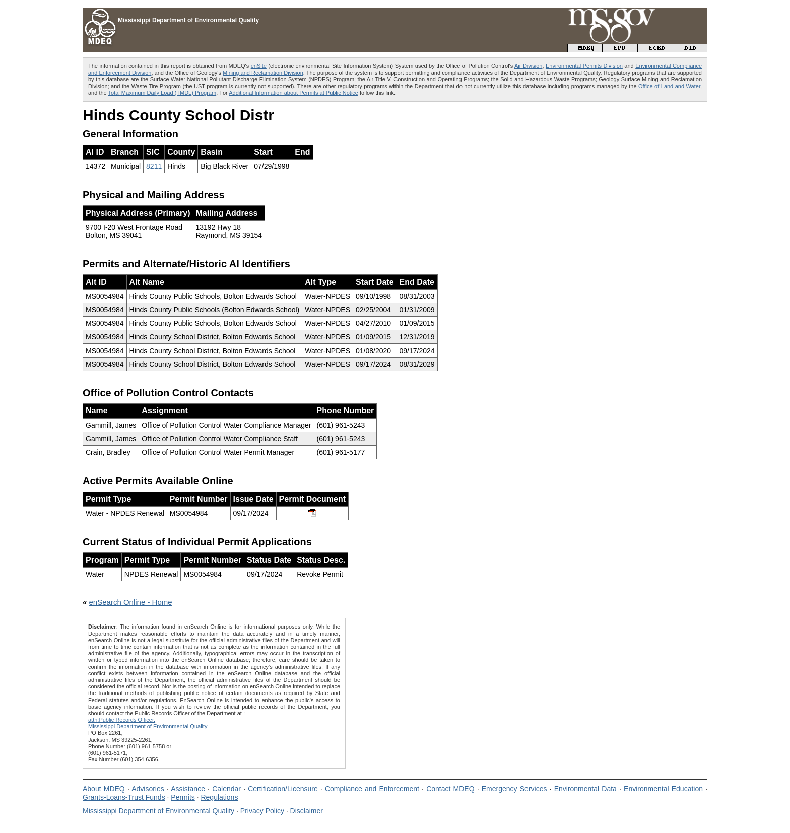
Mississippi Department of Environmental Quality (158, 811)
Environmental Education (663, 789)
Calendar (226, 789)
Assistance (188, 789)
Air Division (528, 66)
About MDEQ (104, 789)
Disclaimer (306, 811)
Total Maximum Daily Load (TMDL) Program (162, 93)
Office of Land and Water (669, 86)
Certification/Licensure (283, 789)
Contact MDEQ (450, 789)
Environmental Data (585, 789)
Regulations (219, 797)
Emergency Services (514, 789)
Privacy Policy (262, 811)
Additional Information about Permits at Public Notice (293, 93)
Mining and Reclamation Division (263, 73)
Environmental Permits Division (584, 66)
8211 (154, 166)
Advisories (147, 789)
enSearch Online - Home (130, 602)
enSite (259, 66)
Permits (182, 797)
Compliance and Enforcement (372, 789)
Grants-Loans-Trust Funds (124, 797)
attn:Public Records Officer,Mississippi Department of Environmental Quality (148, 723)
